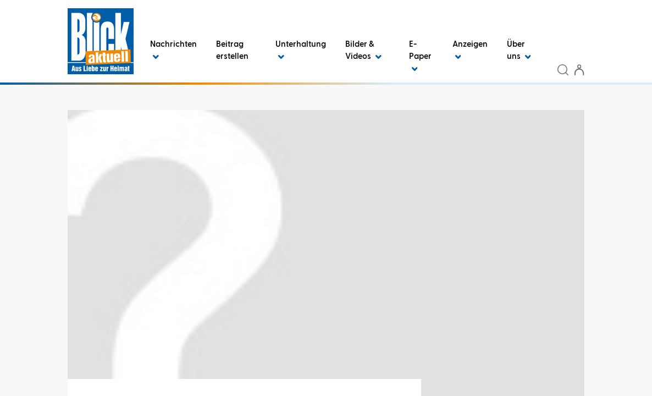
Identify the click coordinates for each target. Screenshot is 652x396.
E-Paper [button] (420, 56)
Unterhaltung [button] (300, 50)
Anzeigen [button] (470, 50)
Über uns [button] (519, 50)
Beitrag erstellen (232, 50)
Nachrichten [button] (173, 50)
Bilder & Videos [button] (363, 50)
